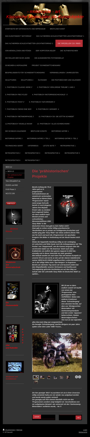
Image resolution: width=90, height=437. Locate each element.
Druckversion (9, 430)
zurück (36, 417)
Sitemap (19, 430)
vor (78, 417)
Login (85, 430)
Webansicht (83, 432)
